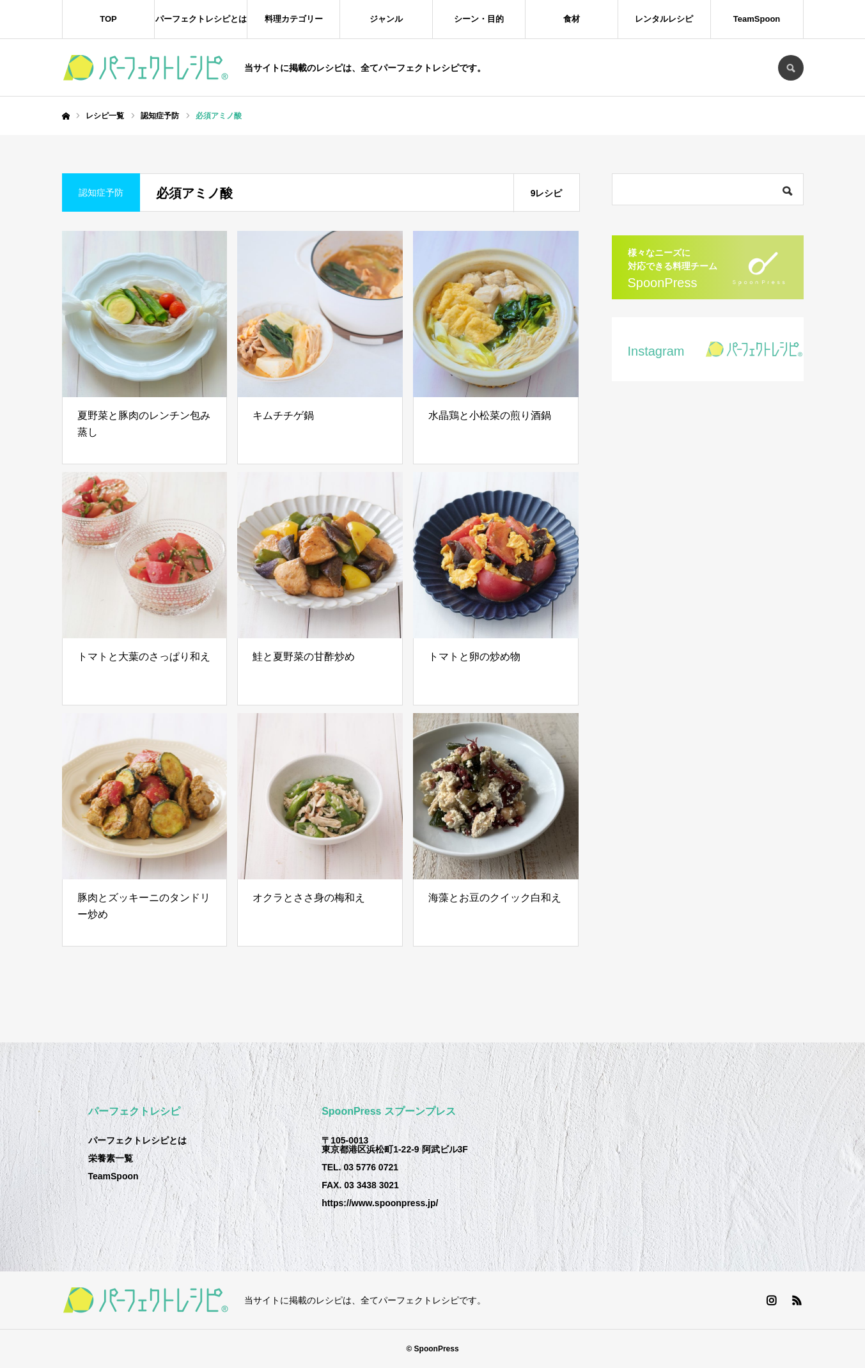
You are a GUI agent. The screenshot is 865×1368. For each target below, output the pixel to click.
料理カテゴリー (294, 19)
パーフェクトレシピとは (201, 19)
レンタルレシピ (664, 19)
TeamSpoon (756, 19)
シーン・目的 (479, 19)
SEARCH (791, 68)
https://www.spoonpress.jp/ (380, 1203)
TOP (108, 19)
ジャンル (386, 19)
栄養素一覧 (110, 1158)
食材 (571, 19)
